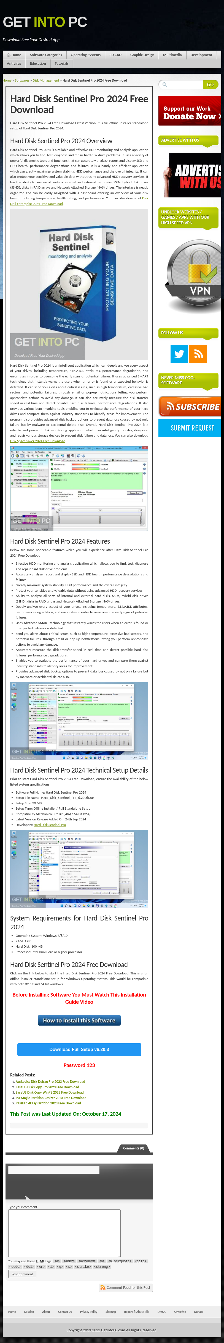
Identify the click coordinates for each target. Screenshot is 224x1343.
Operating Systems (86, 55)
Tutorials (62, 63)
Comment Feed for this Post (128, 1287)
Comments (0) (133, 1148)
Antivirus (14, 63)
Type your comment (22, 1207)
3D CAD (115, 55)
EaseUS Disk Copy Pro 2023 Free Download (47, 1087)
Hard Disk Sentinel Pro (50, 825)
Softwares (22, 80)
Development (201, 55)
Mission (29, 1312)
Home (16, 55)
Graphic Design (142, 55)
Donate (198, 1312)
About (46, 1312)
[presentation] (46, 1185)
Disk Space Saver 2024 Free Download (37, 441)
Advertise (180, 1312)
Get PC (45, 22)
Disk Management (46, 80)
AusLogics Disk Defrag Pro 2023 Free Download (50, 1081)
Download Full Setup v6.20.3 (79, 1049)
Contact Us (65, 1312)
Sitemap (111, 1312)
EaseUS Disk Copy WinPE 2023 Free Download (50, 1092)
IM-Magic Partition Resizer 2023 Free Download (51, 1098)
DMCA (162, 1312)
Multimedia (172, 55)
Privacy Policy (88, 1312)
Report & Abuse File (136, 1312)
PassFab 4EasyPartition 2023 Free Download (48, 1103)
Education (38, 63)
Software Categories (46, 55)
